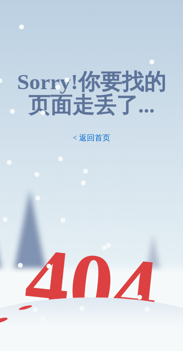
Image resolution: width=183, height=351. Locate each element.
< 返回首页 (91, 138)
